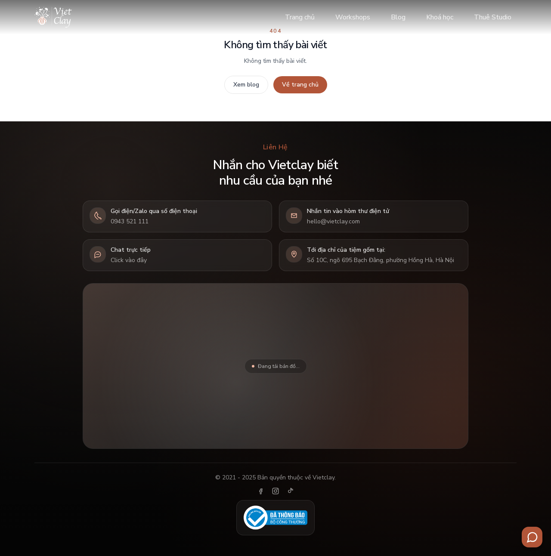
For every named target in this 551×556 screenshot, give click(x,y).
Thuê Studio (492, 17)
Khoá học (439, 17)
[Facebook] (261, 491)
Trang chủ (300, 17)
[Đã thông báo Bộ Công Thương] (275, 517)
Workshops (352, 17)
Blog (398, 17)
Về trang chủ (300, 84)
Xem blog (246, 84)
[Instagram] (275, 491)
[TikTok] (290, 491)
